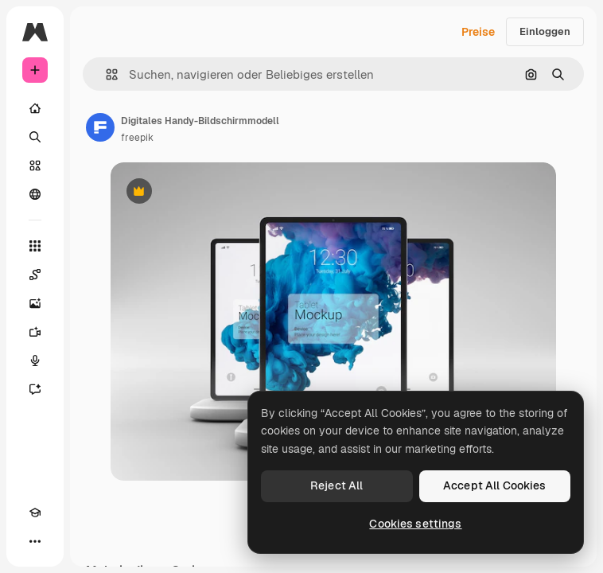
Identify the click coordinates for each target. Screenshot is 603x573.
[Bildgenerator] (35, 303)
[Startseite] (35, 108)
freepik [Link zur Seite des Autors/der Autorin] (137, 137)
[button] (105, 74)
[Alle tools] (35, 246)
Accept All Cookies (495, 485)
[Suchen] (35, 137)
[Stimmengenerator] (35, 360)
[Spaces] (35, 274)
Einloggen (544, 31)
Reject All (336, 485)
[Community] (35, 194)
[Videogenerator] (35, 332)
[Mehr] (35, 541)
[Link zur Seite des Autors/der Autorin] (100, 127)
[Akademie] (35, 512)
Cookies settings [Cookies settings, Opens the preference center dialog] (415, 523)
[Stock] (35, 165)
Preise (478, 32)
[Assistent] (35, 389)
